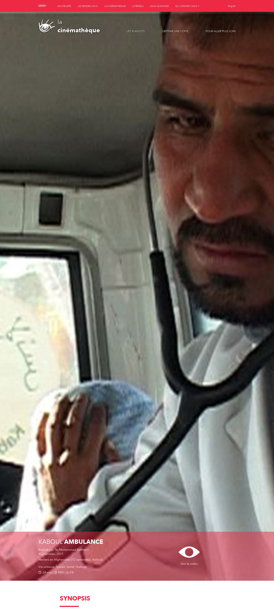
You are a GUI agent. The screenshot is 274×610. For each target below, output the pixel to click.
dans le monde (159, 6)
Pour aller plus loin (221, 31)
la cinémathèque (115, 6)
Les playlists (136, 31)
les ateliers (64, 6)
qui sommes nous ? (187, 6)
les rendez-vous (88, 6)
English (232, 6)
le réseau (138, 6)
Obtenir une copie (175, 31)
